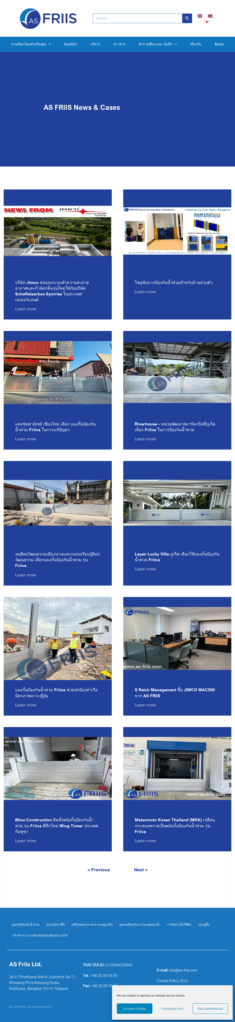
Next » (141, 869)
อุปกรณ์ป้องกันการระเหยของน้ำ (139, 924)
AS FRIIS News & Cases (82, 107)
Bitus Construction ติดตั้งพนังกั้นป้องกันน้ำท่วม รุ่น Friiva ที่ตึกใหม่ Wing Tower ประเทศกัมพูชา (56, 825)
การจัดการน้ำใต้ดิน (179, 924)
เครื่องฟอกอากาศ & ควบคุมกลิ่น (92, 924)
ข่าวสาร (119, 44)
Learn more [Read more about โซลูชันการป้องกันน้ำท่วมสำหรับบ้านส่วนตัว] (145, 291)
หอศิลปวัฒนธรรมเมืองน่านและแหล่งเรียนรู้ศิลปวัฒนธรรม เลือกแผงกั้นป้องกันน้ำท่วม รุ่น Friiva (57, 559)
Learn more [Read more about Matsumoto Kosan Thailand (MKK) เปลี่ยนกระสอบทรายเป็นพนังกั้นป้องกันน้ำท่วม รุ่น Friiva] (145, 840)
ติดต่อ (219, 44)
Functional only (172, 1008)
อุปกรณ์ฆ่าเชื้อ (55, 924)
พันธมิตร (70, 44)
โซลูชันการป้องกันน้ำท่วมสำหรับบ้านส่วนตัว (174, 282)
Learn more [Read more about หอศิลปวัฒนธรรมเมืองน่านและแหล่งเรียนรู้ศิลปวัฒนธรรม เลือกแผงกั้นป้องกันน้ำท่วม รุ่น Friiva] (25, 574)
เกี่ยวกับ (195, 44)
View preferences (210, 1008)
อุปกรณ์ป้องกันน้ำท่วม (25, 924)
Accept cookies (134, 1008)
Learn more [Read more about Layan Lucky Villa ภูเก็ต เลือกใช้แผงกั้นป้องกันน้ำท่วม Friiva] (145, 568)
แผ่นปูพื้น (204, 924)
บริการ (95, 44)
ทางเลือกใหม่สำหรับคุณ (31, 44)
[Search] (187, 18)
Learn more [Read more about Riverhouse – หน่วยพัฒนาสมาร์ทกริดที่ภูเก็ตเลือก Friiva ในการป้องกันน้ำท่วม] (145, 438)
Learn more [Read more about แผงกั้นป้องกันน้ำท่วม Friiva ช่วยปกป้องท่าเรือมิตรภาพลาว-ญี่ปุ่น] (25, 704)
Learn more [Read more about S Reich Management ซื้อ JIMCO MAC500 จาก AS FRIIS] (145, 704)
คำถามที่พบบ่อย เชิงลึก (158, 44)
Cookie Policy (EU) (172, 980)
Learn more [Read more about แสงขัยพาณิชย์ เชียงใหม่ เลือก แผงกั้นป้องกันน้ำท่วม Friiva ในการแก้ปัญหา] (25, 438)
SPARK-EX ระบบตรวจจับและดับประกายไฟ (40, 935)
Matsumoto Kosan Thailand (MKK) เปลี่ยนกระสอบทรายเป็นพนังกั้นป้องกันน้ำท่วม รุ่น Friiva (175, 825)
